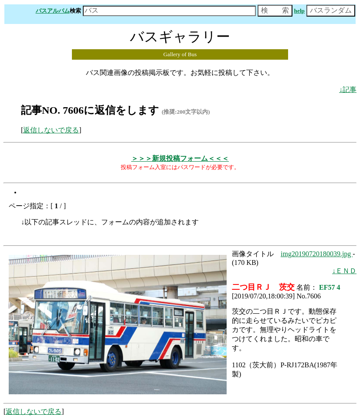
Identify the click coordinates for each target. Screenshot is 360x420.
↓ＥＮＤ (344, 270)
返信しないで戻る (51, 130)
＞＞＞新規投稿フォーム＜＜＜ (180, 158)
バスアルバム (53, 10)
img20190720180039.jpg (317, 253)
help (299, 10)
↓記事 (348, 89)
